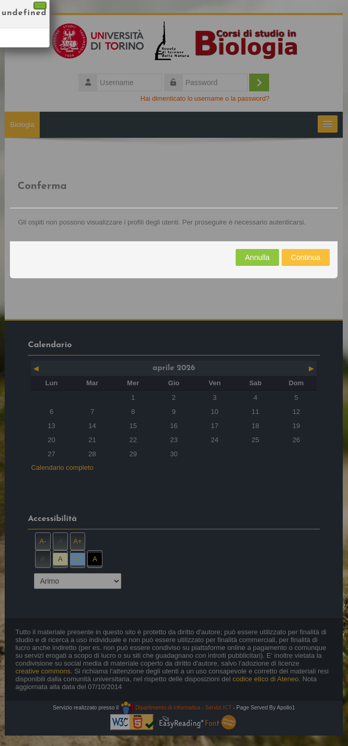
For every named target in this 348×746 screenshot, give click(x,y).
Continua (305, 257)
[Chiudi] (40, 5)
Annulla (257, 257)
